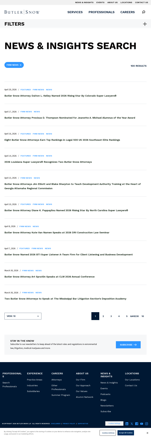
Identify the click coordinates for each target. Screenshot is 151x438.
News (49, 89)
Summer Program (60, 395)
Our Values (81, 391)
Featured (26, 89)
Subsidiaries (33, 391)
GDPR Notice (83, 423)
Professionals (102, 12)
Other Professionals (58, 387)
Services (75, 12)
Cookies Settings (114, 423)
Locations (126, 2)
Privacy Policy (69, 423)
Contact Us (141, 2)
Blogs (103, 400)
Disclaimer (55, 423)
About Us (112, 2)
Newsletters (107, 405)
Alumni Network (84, 397)
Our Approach (83, 385)
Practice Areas (34, 379)
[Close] (147, 433)
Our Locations (132, 379)
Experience (35, 373)
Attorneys (56, 379)
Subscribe (128, 344)
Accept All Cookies (126, 433)
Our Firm (80, 379)
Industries (32, 385)
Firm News (38, 89)
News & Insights (84, 2)
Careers (127, 12)
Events (100, 2)
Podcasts (105, 394)
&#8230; (135, 316)
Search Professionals (9, 384)
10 (143, 316)
